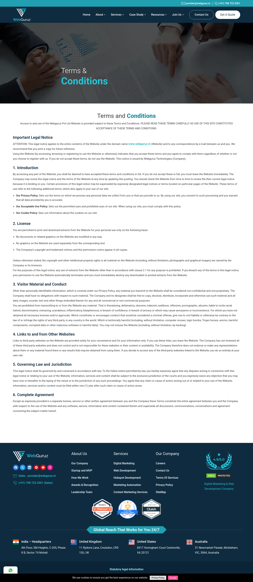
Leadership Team (82, 492)
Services (117, 14)
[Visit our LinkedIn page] (29, 467)
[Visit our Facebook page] (15, 467)
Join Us (178, 14)
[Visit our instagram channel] (50, 467)
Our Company (79, 463)
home (86, 14)
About (101, 14)
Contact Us (201, 14)
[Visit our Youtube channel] (43, 467)
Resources (159, 14)
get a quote (227, 14)
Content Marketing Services (131, 492)
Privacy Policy (164, 485)
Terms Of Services (167, 477)
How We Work (80, 477)
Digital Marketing (124, 463)
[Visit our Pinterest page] (36, 467)
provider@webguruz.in (195, 3)
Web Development (125, 470)
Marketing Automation (128, 485)
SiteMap (161, 492)
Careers (161, 463)
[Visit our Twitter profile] (22, 467)
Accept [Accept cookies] (173, 578)
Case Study (137, 14)
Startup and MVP (82, 470)
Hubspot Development (127, 477)
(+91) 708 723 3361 (227, 3)
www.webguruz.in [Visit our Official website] (139, 144)
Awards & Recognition (85, 485)
